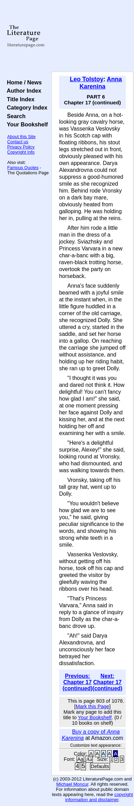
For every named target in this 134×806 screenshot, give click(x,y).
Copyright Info (21, 152)
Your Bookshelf (26, 124)
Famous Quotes (22, 167)
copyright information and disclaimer (99, 797)
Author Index (22, 90)
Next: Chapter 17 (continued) (107, 682)
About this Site (21, 136)
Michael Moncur (72, 784)
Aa (80, 759)
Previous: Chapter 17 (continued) (77, 682)
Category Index (25, 107)
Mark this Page (92, 706)
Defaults (100, 766)
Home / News (23, 82)
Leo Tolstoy (86, 79)
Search (14, 116)
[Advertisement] (92, 36)
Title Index (19, 99)
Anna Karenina (100, 83)
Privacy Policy (21, 146)
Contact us (17, 141)
